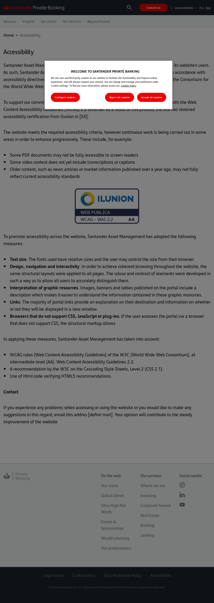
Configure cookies (65, 97)
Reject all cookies (119, 97)
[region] (108, 84)
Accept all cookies (151, 97)
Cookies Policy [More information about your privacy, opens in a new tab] (128, 85)
